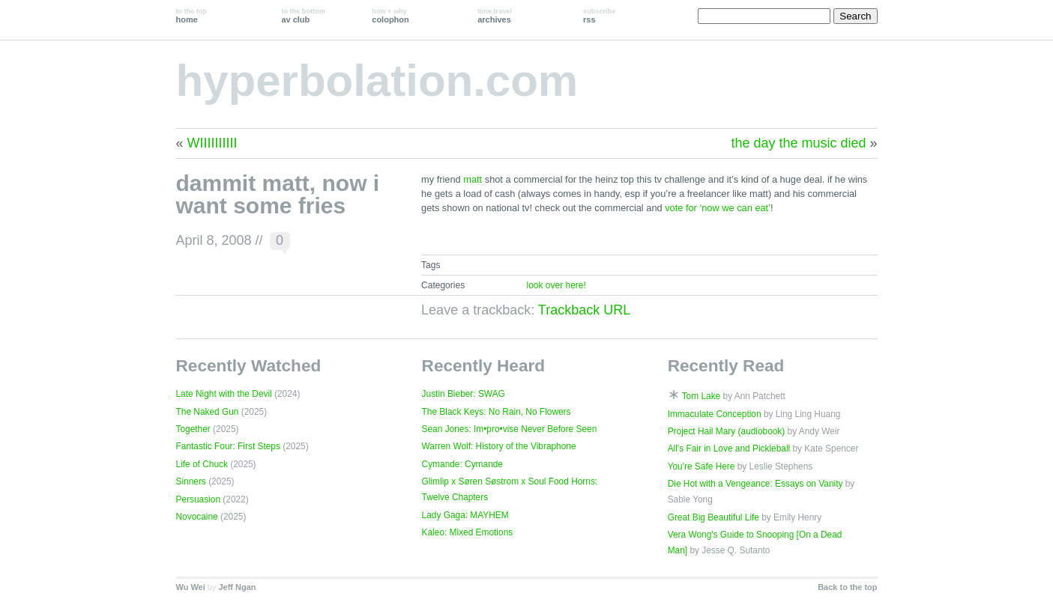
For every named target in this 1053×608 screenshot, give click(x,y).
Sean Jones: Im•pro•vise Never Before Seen (509, 429)
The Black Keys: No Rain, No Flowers (496, 412)
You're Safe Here (701, 466)
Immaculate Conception (714, 414)
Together (193, 429)
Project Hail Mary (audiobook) (726, 431)
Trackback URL (584, 310)
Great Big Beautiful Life (713, 517)
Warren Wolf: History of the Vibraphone (499, 446)
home (192, 15)
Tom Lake (701, 396)
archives (494, 15)
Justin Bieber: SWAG (463, 394)
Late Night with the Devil (224, 394)
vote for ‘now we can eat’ (717, 207)
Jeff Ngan (237, 587)
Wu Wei (190, 587)
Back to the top (847, 587)
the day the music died (798, 143)
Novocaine (197, 516)
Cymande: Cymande (462, 464)
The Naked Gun (207, 412)
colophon (390, 15)
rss (599, 15)
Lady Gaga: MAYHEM (465, 515)
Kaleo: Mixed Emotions (467, 532)
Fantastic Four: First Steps (228, 446)
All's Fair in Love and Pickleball (729, 448)
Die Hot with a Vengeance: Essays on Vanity (755, 483)
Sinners (191, 481)
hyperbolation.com (377, 80)
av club (303, 15)
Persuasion (198, 499)
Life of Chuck (202, 464)
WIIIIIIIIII (212, 143)
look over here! (555, 285)
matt (472, 179)
